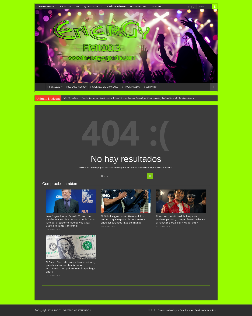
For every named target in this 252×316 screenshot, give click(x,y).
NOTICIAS (74, 6)
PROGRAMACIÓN (138, 6)
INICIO (62, 6)
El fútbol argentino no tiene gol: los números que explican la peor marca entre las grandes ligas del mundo (123, 219)
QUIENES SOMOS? (93, 6)
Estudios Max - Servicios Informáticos (199, 310)
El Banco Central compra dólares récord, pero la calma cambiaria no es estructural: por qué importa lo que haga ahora (70, 267)
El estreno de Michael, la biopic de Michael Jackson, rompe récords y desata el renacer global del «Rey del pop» (180, 219)
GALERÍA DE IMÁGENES (116, 6)
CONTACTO (155, 6)
